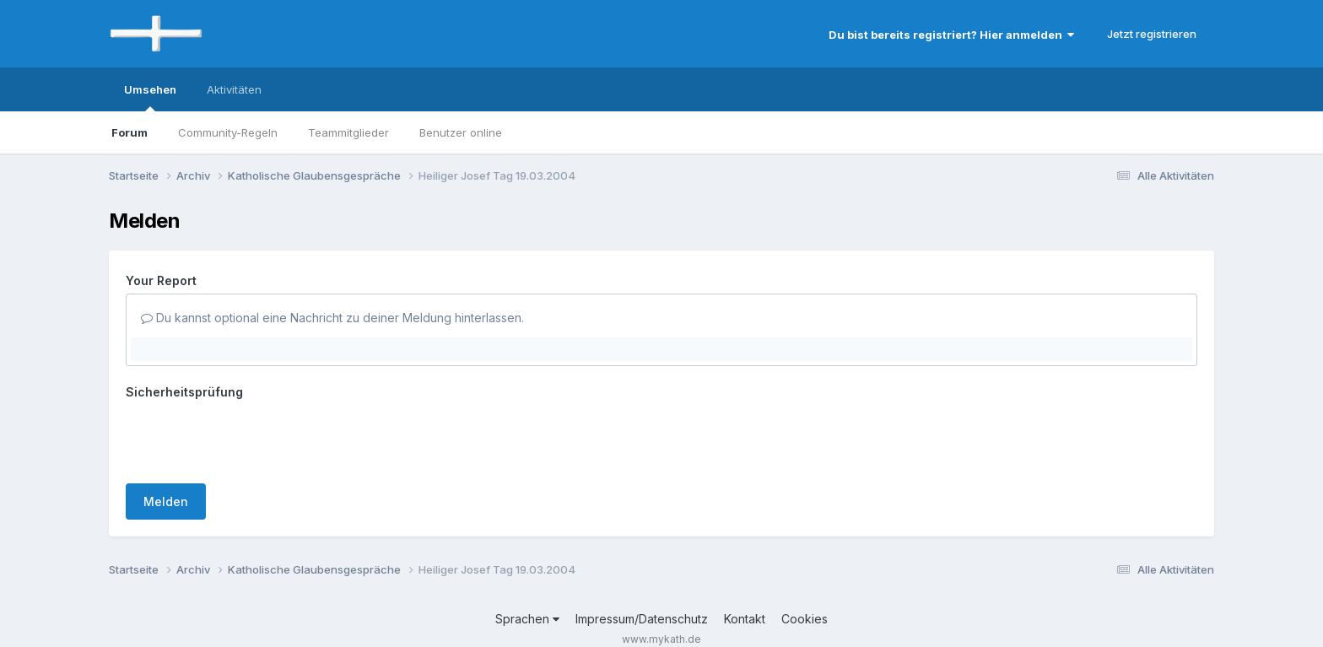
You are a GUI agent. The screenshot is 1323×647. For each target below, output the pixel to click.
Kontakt (744, 619)
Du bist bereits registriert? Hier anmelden (951, 34)
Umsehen (150, 97)
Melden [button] (165, 501)
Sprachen (527, 619)
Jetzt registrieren (1151, 33)
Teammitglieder (348, 132)
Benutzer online (460, 132)
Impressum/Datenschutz (641, 619)
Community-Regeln (228, 132)
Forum (129, 132)
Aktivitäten (234, 89)
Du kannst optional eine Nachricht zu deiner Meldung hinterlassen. (332, 317)
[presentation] (254, 438)
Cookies (804, 619)
